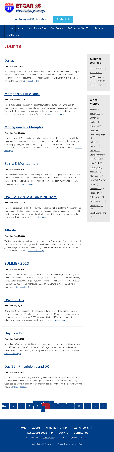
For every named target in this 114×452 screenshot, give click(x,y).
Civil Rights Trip (37, 28)
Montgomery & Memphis (23, 127)
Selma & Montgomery (21, 164)
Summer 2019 (96, 81)
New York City (96, 180)
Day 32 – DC (14, 333)
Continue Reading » (32, 81)
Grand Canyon (96, 155)
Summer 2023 (96, 68)
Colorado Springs (97, 135)
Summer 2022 (96, 72)
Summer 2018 (96, 85)
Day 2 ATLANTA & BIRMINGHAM (30, 197)
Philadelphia (95, 193)
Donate (99, 28)
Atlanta (10, 230)
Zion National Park (98, 213)
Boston (93, 118)
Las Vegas (94, 159)
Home (10, 28)
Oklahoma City (96, 188)
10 (79, 406)
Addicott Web (77, 444)
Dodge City (95, 150)
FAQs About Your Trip (79, 28)
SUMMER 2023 (16, 263)
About (21, 28)
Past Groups (56, 28)
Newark (93, 184)
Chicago (93, 126)
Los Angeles (95, 167)
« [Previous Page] (13, 406)
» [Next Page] (95, 406)
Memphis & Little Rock (22, 94)
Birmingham (95, 113)
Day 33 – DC (14, 300)
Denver (93, 146)
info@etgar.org (49, 438)
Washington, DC (96, 205)
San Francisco (96, 201)
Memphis (94, 172)
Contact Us (63, 19)
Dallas (9, 60)
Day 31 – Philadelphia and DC (26, 366)
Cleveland (94, 130)
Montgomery (95, 176)
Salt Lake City (96, 197)
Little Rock (94, 163)
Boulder (93, 122)
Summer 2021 (96, 77)
